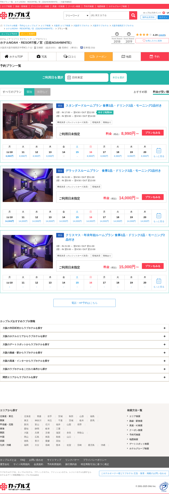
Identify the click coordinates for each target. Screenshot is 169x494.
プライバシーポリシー (95, 460)
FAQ (22, 460)
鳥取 (47, 437)
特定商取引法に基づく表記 (95, 464)
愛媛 (47, 441)
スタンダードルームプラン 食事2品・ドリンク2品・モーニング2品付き (114, 105)
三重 (58, 428)
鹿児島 (91, 445)
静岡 (37, 428)
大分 (37, 445)
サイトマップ (54, 460)
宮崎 (79, 445)
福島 (92, 416)
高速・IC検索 (59, 6)
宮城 (60, 416)
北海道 (27, 416)
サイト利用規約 (21, 464)
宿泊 (29, 91)
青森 (39, 416)
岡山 (26, 437)
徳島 (26, 441)
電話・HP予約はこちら (84, 302)
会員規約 (38, 464)
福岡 (26, 445)
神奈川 (38, 420)
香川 (37, 441)
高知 (58, 441)
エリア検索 (7, 6)
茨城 (71, 420)
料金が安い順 (161, 91)
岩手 (50, 416)
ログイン (163, 17)
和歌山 (80, 432)
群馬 (92, 420)
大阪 (26, 432)
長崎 (47, 445)
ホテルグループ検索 (118, 6)
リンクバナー (72, 460)
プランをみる (152, 132)
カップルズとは (8, 460)
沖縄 (103, 445)
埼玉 (50, 420)
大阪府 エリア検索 (62, 25)
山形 (81, 416)
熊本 (58, 445)
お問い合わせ (36, 460)
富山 (37, 424)
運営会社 (4, 464)
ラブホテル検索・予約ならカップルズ (20, 25)
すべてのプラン (12, 91)
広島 (37, 437)
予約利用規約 (54, 464)
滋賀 (58, 432)
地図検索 (101, 6)
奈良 (69, 432)
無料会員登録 (148, 17)
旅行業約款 (71, 464)
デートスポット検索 (40, 6)
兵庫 (37, 432)
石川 (47, 424)
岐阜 (47, 428)
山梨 (69, 424)
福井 (58, 424)
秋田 (71, 416)
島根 (58, 437)
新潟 (26, 424)
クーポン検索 (74, 6)
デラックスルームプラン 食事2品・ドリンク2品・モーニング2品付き (113, 170)
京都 (47, 432)
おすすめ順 (140, 91)
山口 (69, 437)
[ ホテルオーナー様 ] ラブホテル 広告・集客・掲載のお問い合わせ (134, 473)
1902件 (162, 35)
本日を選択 (118, 77)
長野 (79, 424)
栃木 (81, 420)
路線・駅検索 (21, 6)
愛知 (26, 428)
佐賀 (69, 445)
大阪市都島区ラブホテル (123, 25)
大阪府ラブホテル (81, 25)
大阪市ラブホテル (101, 25)
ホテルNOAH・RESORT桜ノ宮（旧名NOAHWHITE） (30, 28)
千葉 (60, 420)
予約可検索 (89, 6)
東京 (26, 420)
